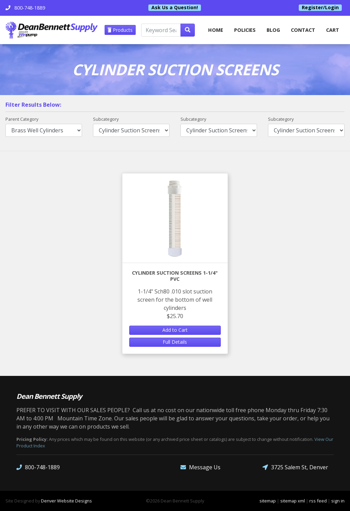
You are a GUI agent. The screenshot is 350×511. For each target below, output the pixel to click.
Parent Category (21, 119)
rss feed (318, 501)
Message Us (200, 467)
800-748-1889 (38, 467)
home (215, 30)
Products (120, 30)
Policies (245, 30)
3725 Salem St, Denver (295, 467)
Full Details (175, 342)
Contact (303, 30)
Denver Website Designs (66, 501)
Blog (273, 30)
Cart (332, 30)
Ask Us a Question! (174, 7)
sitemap (267, 501)
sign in (338, 501)
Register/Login (320, 7)
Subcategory (106, 119)
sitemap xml (292, 501)
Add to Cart (175, 330)
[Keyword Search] (161, 30)
